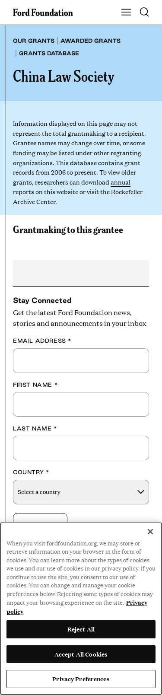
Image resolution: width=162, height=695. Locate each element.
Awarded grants (90, 41)
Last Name (35, 428)
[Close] (150, 531)
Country (31, 472)
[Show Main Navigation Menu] (126, 12)
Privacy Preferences (80, 678)
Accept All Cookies (81, 654)
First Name (35, 385)
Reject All (81, 629)
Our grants (33, 41)
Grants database (49, 53)
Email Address (42, 341)
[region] (81, 608)
